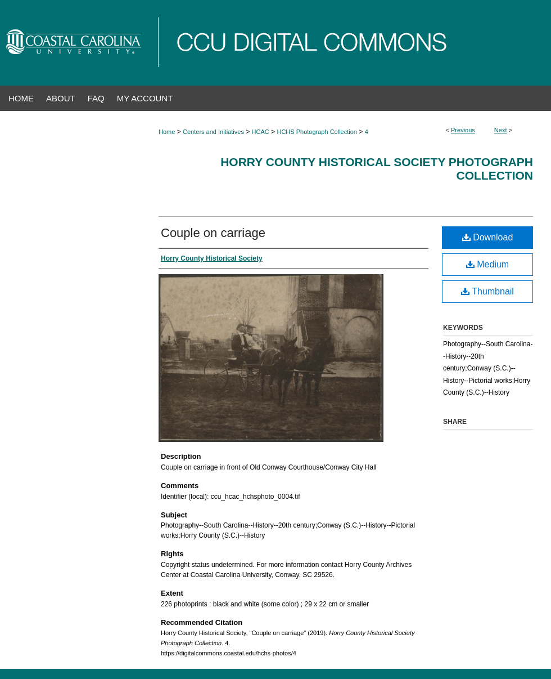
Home (167, 131)
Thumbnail (487, 291)
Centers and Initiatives (213, 131)
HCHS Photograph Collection (316, 131)
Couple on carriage (213, 233)
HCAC (260, 131)
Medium (487, 264)
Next (500, 130)
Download (487, 237)
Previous (463, 130)
